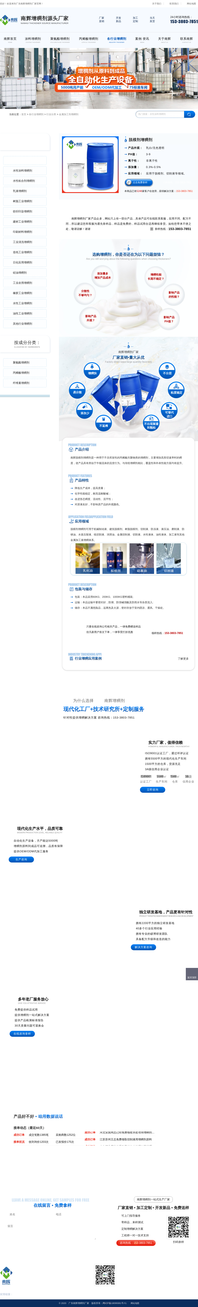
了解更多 (183, 658)
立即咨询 (152, 789)
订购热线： (177, 182)
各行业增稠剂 (36, 114)
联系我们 (174, 3)
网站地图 (191, 3)
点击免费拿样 (140, 182)
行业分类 (51, 114)
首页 (23, 114)
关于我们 (156, 3)
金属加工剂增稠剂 (68, 114)
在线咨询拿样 (22, 1033)
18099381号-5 (114, 1303)
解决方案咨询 (143, 947)
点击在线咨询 (155, 627)
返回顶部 (191, 977)
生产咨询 (21, 859)
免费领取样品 (175, 627)
